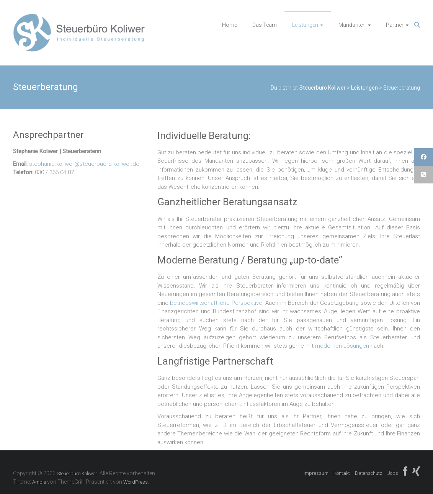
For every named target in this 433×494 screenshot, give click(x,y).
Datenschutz (368, 473)
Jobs (392, 473)
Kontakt (341, 473)
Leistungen (305, 25)
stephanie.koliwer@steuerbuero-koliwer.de (84, 163)
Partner (395, 25)
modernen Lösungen (342, 345)
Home (229, 25)
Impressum (316, 473)
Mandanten (352, 25)
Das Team (264, 25)
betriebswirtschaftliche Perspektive (216, 302)
